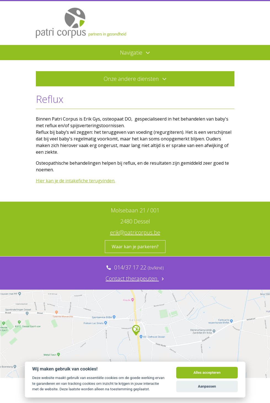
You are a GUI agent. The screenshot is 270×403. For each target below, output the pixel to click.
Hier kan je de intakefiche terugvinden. (75, 181)
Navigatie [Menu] (135, 52)
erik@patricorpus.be (135, 232)
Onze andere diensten (135, 78)
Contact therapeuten (135, 278)
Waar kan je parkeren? (135, 247)
